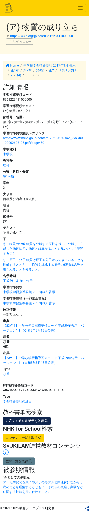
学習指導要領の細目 (17, 401)
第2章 (27, 70)
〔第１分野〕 (68, 70)
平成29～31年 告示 (18, 281)
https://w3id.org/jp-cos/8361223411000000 (41, 36)
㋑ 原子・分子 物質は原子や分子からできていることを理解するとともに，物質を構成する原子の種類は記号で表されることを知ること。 (43, 264)
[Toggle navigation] (80, 8)
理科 (6, 165)
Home (12, 65)
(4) (19, 75)
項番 (6, 374)
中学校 (8, 154)
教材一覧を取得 (19, 461)
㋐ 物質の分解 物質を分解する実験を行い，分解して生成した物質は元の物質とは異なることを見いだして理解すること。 (43, 248)
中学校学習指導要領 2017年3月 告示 (49, 65)
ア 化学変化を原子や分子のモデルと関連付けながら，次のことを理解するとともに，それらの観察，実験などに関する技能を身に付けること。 (43, 487)
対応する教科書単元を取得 (27, 421)
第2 (51, 70)
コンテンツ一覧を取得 (24, 438)
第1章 (15, 70)
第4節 (40, 70)
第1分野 (8, 176)
